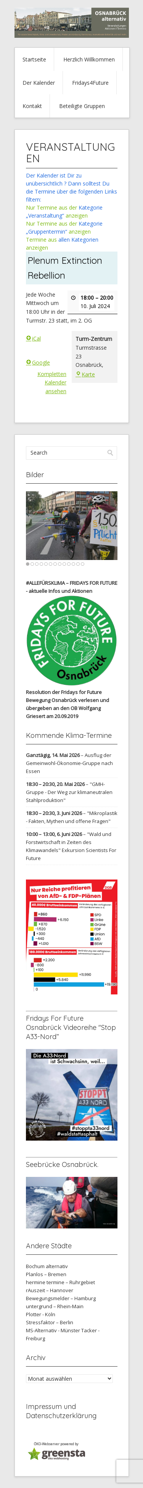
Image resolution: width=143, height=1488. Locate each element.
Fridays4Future (90, 82)
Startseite (34, 59)
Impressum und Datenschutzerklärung (61, 1411)
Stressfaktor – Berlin (49, 1322)
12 (78, 564)
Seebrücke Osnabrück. (62, 1164)
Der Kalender (38, 82)
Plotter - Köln (40, 1314)
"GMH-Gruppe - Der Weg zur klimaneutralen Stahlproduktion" (69, 792)
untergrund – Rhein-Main (55, 1306)
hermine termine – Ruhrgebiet (60, 1282)
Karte (85, 374)
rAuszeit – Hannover (49, 1290)
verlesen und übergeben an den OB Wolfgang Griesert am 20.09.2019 (67, 708)
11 (73, 564)
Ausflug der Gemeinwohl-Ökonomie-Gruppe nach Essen (69, 763)
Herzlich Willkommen (89, 59)
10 (69, 564)
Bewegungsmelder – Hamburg (61, 1298)
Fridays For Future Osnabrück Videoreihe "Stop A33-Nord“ (71, 1027)
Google (38, 362)
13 (82, 564)
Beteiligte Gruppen (82, 106)
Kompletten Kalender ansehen (51, 382)
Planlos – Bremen (46, 1274)
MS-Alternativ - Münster (53, 1330)
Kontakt (32, 106)
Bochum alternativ (47, 1266)
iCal (33, 338)
